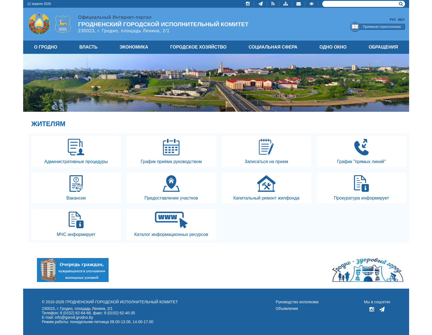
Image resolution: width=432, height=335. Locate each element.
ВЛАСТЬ (88, 47)
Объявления (287, 308)
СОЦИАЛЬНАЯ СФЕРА (273, 47)
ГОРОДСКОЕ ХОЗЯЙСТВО (198, 47)
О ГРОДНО (45, 47)
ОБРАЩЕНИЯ (383, 47)
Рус (393, 19)
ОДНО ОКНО (333, 47)
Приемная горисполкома (382, 27)
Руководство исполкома (297, 302)
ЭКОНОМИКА (134, 47)
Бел (401, 19)
